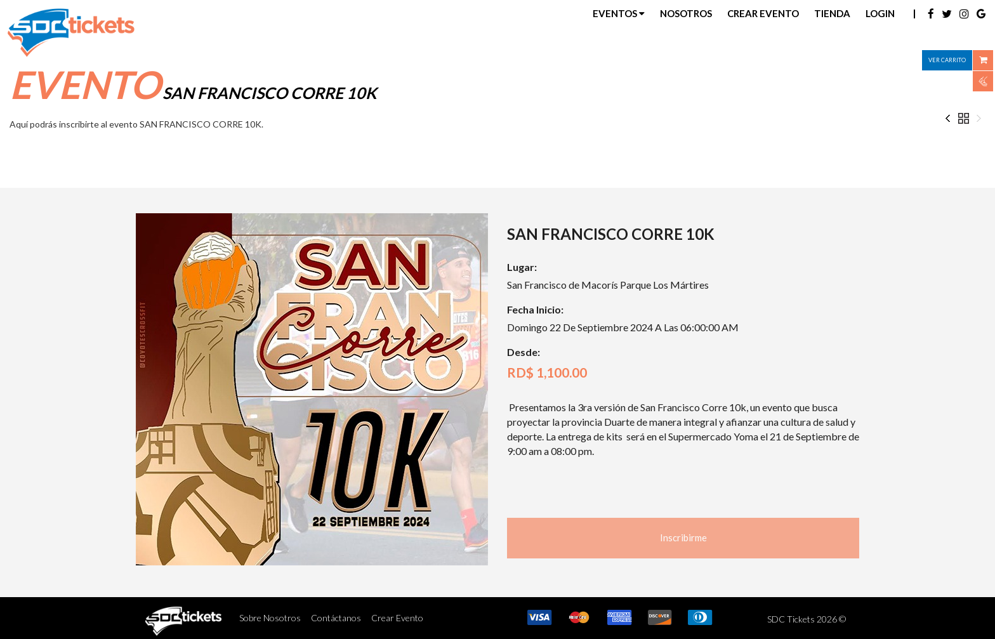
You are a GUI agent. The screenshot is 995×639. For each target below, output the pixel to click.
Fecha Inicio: (535, 309)
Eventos (619, 13)
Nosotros (686, 13)
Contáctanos (336, 617)
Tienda (832, 13)
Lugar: (522, 267)
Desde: (523, 352)
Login (880, 13)
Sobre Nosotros (270, 617)
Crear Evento (763, 13)
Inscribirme (683, 537)
